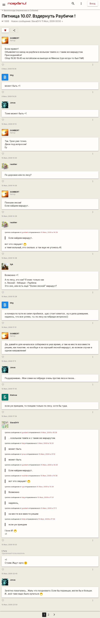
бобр (24, 519)
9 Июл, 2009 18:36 (9, 69)
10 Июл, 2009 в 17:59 (46, 519)
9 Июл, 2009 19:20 (9, 96)
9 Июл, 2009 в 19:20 (45, 443)
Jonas (12, 103)
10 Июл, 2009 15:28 (9, 297)
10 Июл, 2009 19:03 (9, 545)
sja (23, 487)
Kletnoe (13, 395)
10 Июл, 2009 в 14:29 (49, 232)
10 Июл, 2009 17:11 (9, 361)
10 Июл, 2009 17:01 (9, 327)
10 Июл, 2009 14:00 (9, 158)
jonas (24, 454)
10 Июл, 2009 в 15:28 (45, 487)
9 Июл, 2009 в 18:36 (49, 432)
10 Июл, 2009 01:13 (9, 124)
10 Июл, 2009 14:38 (9, 258)
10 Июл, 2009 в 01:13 (47, 454)
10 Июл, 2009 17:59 (9, 416)
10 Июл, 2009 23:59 (9, 605)
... (9, 438)
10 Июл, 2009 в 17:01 (45, 497)
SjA (11, 264)
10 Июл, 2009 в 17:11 (49, 508)
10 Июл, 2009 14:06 (9, 186)
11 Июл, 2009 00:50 (52, 21)
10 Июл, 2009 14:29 (9, 216)
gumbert (25, 232)
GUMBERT (14, 38)
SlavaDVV (36, 21)
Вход (92, 3)
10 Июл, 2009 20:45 (9, 574)
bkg (11, 75)
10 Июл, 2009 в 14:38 (49, 476)
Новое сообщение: (21, 21)
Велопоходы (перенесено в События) (20, 10)
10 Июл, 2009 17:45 (9, 389)
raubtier (13, 164)
